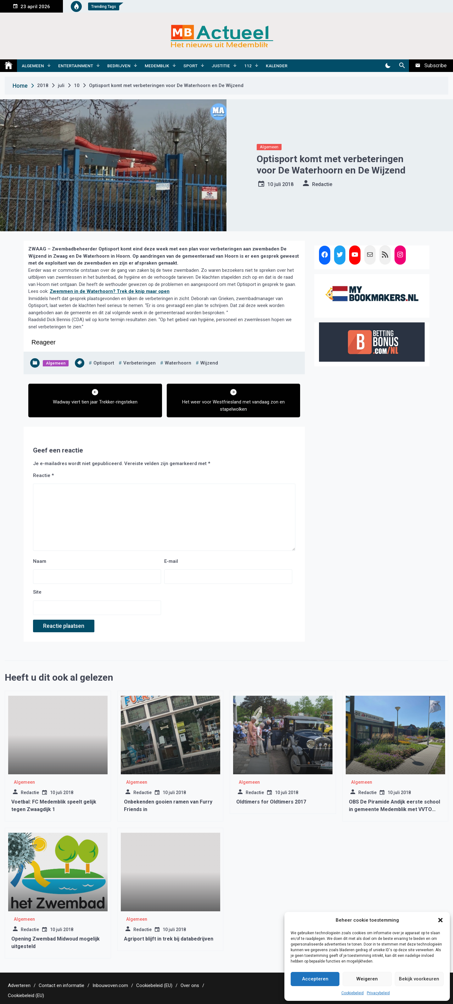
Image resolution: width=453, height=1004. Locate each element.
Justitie (221, 65)
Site (37, 592)
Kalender (277, 65)
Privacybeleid (378, 993)
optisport (103, 363)
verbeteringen (139, 363)
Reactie (43, 475)
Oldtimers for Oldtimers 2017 (271, 802)
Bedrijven (119, 65)
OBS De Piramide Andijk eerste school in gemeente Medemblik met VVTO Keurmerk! (394, 809)
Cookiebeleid (352, 993)
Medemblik (157, 65)
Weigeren (367, 979)
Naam (39, 561)
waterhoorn (178, 363)
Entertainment (75, 65)
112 (248, 65)
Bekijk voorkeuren (419, 979)
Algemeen (33, 65)
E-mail (171, 561)
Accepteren (315, 979)
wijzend (209, 363)
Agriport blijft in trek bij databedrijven (168, 939)
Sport (190, 65)
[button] (440, 920)
